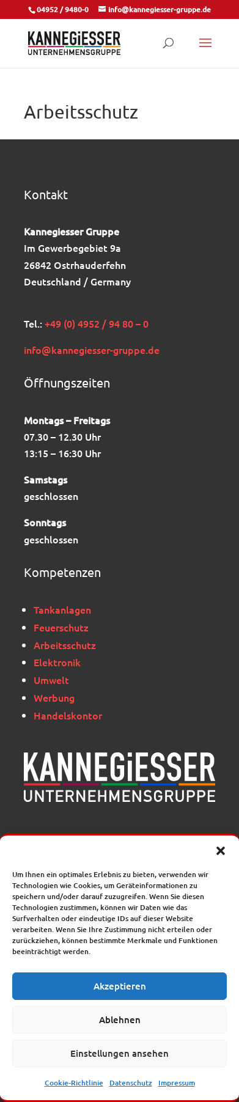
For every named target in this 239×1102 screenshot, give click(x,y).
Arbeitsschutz (65, 645)
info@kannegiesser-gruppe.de (92, 349)
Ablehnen (120, 1019)
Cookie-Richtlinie (74, 1083)
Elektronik (57, 662)
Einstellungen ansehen (119, 1053)
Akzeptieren (120, 986)
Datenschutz (130, 1083)
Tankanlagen (62, 609)
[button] (221, 851)
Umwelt (51, 679)
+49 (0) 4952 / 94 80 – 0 (97, 323)
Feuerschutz (61, 627)
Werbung (54, 697)
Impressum (176, 1083)
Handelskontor (68, 715)
